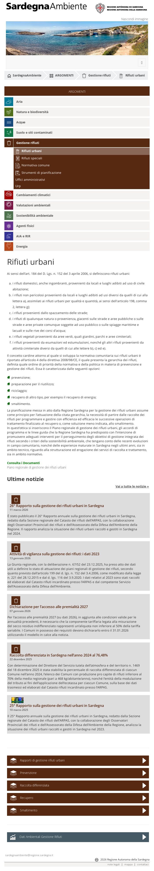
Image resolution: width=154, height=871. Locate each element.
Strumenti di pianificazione (38, 172)
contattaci (143, 864)
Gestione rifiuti (96, 75)
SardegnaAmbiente (24, 75)
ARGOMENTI (61, 75)
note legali (113, 864)
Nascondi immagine (134, 19)
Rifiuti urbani (132, 75)
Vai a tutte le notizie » (132, 486)
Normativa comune (32, 165)
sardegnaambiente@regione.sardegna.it (29, 855)
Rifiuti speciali (28, 158)
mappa (128, 864)
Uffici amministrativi (30, 179)
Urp (18, 186)
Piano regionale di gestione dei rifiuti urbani (36, 467)
